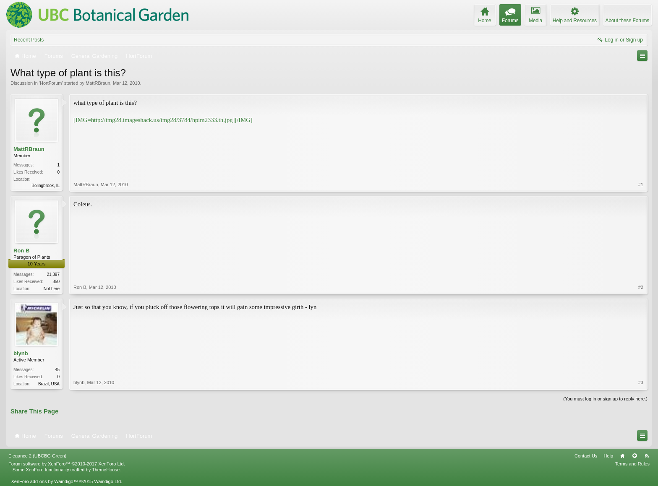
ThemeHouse (106, 469)
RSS (647, 456)
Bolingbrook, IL (45, 185)
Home (622, 456)
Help (608, 455)
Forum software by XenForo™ (66, 463)
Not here (52, 288)
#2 (640, 287)
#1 (640, 184)
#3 (640, 382)
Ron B (21, 250)
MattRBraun (98, 83)
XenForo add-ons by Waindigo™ (44, 481)
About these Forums (627, 20)
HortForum (51, 83)
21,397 (53, 274)
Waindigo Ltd (107, 481)
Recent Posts (29, 40)
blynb (20, 353)
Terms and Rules (632, 463)
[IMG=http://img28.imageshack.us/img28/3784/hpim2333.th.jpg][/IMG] (163, 120)
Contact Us (585, 455)
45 (57, 369)
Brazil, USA (49, 384)
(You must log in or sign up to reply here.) (605, 398)
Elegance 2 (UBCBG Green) (37, 455)
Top (634, 456)
